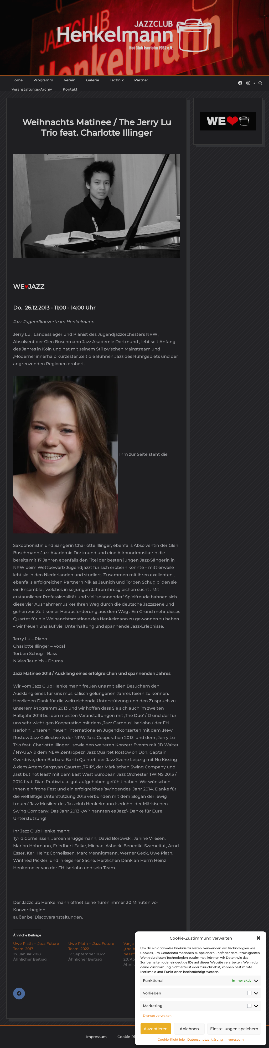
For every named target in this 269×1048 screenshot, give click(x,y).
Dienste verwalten (157, 1016)
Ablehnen (189, 1028)
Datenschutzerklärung (205, 1039)
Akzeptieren (156, 1028)
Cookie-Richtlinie (171, 1039)
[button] (258, 938)
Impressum (234, 1039)
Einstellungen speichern (234, 1028)
